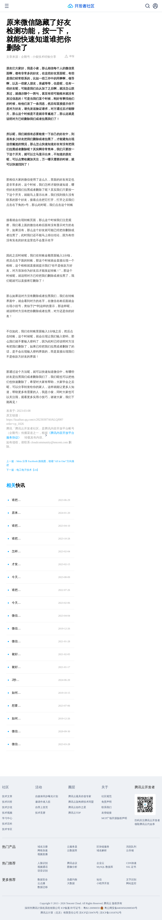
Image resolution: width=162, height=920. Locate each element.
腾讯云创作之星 (77, 807)
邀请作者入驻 (42, 801)
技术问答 (7, 801)
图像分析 (72, 866)
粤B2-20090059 (91, 908)
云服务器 (72, 846)
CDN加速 (131, 863)
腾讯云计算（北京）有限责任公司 (59, 912)
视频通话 (43, 866)
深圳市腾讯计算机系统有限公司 (42, 908)
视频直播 (43, 854)
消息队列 (131, 846)
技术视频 (7, 812)
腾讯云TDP (74, 812)
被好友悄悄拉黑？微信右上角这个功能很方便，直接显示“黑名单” (17, 654)
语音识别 (43, 870)
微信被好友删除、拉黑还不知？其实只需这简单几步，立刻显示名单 (17, 731)
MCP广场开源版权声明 (114, 818)
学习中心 (7, 818)
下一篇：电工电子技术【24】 (22, 469)
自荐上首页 (41, 807)
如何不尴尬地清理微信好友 (17, 718)
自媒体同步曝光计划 (46, 796)
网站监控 (131, 883)
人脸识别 (43, 863)
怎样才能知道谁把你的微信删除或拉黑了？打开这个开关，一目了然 (17, 551)
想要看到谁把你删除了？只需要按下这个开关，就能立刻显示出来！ (17, 705)
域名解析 (102, 850)
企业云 (100, 863)
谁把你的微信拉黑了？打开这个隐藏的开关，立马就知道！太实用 (17, 589)
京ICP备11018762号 (111, 912)
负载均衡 (72, 879)
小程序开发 (103, 883)
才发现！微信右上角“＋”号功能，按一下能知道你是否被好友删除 (17, 564)
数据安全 (43, 879)
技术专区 (7, 829)
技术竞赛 (40, 812)
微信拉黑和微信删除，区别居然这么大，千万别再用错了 (17, 744)
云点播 (41, 883)
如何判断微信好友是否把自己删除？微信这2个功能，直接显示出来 (17, 692)
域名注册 (43, 846)
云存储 (130, 850)
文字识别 (131, 879)
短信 (99, 879)
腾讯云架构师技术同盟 (81, 801)
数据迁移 (43, 887)
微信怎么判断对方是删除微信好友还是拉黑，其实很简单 (17, 628)
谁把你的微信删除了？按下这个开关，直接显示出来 (17, 525)
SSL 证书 (131, 866)
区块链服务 (103, 846)
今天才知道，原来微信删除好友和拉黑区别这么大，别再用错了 (17, 577)
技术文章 (7, 796)
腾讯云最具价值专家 (79, 796)
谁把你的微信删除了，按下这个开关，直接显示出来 (17, 538)
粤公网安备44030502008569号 (120, 908)
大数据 (71, 883)
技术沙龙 (7, 807)
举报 (69, 56)
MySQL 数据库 (105, 866)
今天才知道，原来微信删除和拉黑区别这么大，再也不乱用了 (17, 602)
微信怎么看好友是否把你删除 (17, 641)
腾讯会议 (72, 863)
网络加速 (43, 850)
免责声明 (106, 801)
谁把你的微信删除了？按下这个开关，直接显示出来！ (17, 500)
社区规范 (106, 796)
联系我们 (106, 807)
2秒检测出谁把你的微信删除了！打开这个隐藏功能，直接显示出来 (17, 679)
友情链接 (106, 812)
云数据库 (72, 850)
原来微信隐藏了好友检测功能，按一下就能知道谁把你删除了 (17, 512)
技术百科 (7, 823)
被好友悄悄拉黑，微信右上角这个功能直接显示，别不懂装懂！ (17, 667)
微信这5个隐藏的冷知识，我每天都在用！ (17, 615)
